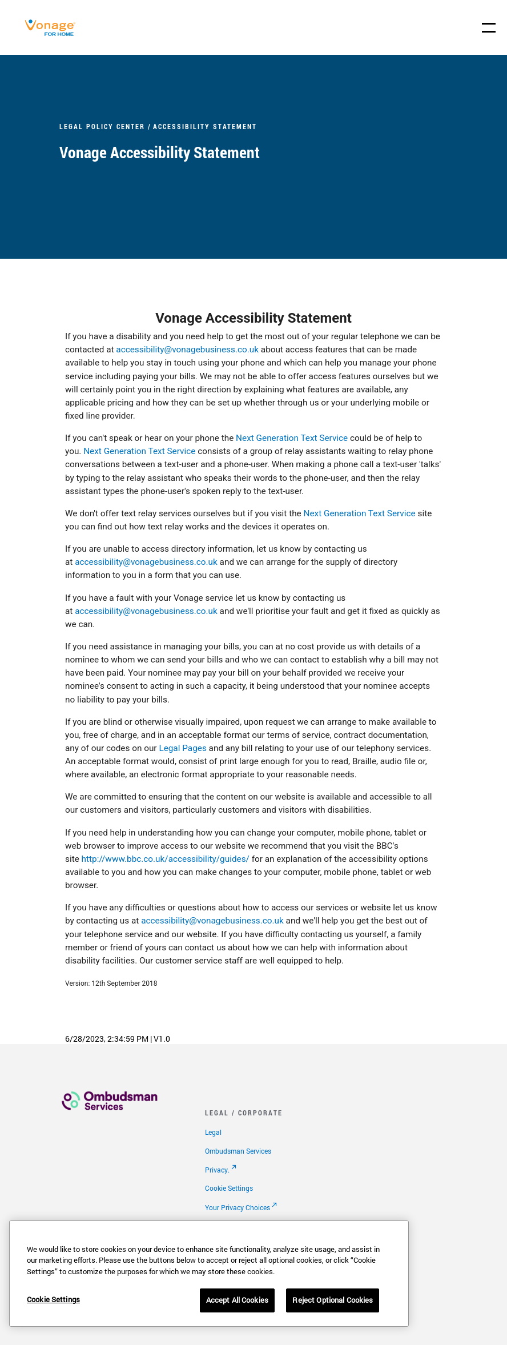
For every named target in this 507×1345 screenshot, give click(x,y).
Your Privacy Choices (237, 1207)
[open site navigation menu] (489, 27)
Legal (213, 1132)
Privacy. (217, 1169)
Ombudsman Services (238, 1150)
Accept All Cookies (237, 1300)
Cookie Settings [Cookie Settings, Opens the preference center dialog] (53, 1299)
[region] (209, 1273)
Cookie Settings (229, 1188)
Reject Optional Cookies (332, 1300)
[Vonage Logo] (53, 33)
